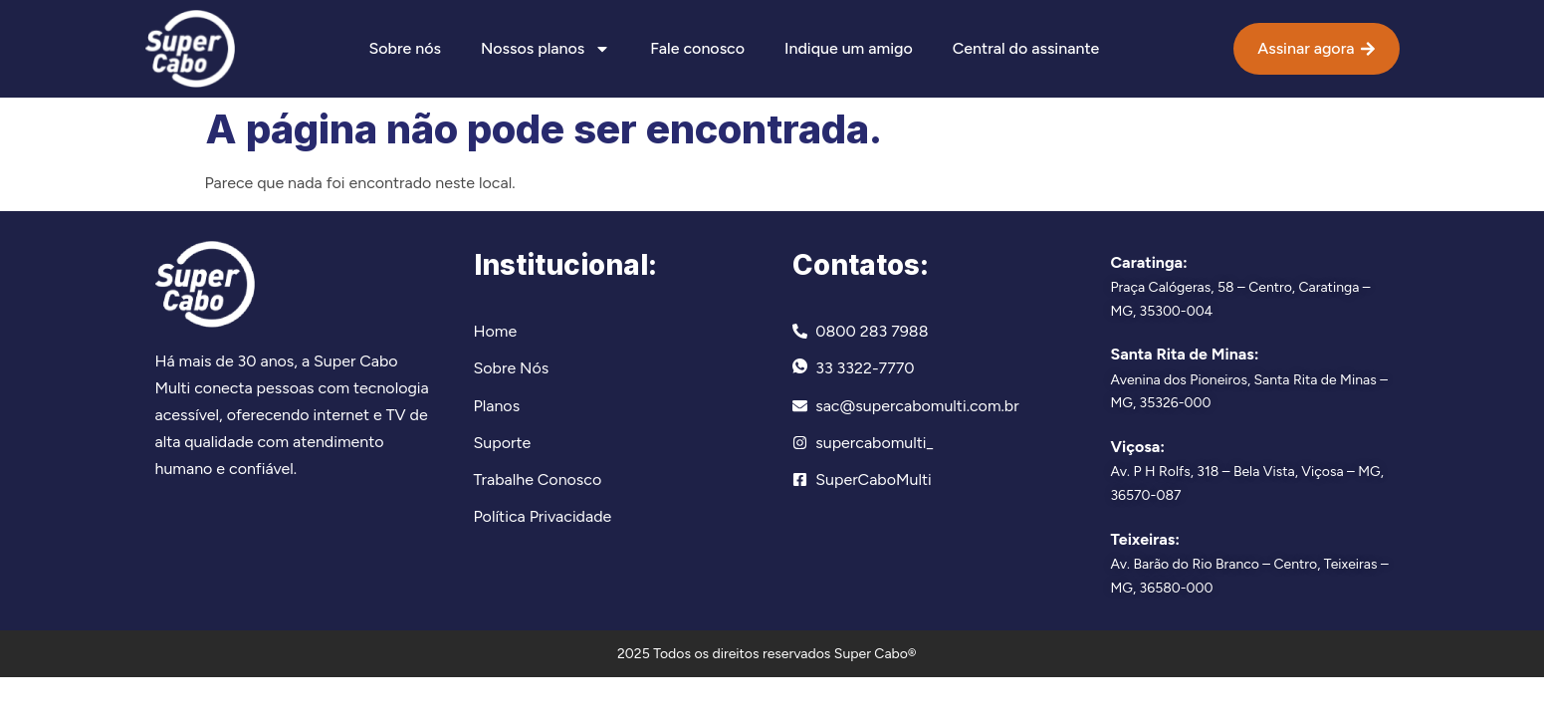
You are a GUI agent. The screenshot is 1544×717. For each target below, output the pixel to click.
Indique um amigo (848, 48)
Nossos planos (545, 49)
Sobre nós (404, 48)
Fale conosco (697, 48)
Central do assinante (1026, 48)
